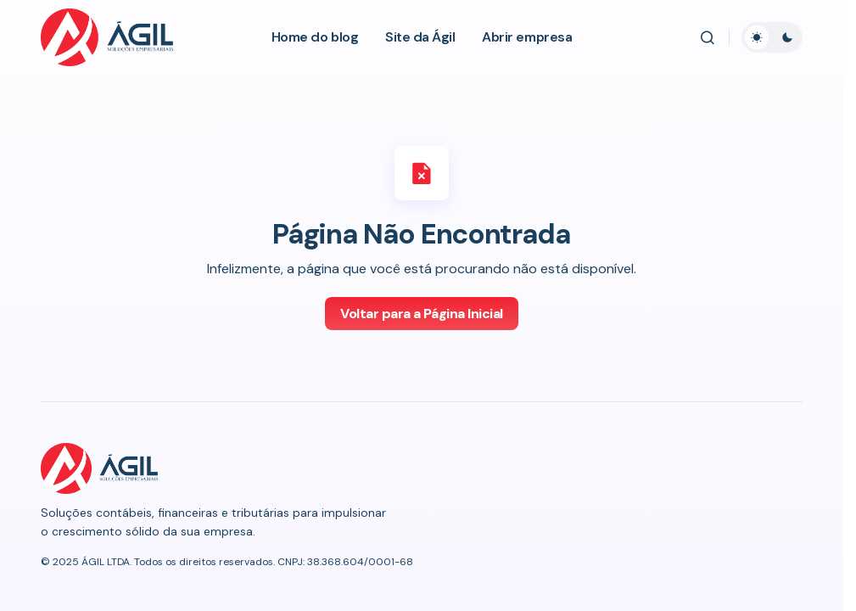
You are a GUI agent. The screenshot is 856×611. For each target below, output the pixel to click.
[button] (707, 37)
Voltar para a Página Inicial (421, 313)
